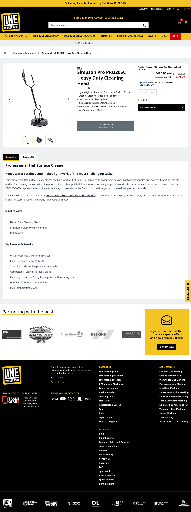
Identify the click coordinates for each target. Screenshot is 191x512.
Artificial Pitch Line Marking (173, 421)
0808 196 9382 (114, 17)
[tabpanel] (95, 230)
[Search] (144, 25)
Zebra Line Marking (130, 36)
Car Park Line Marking (170, 371)
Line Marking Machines (79, 36)
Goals (152, 36)
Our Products (16, 36)
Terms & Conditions (109, 446)
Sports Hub (105, 471)
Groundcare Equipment (24, 53)
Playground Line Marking (172, 384)
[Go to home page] (5, 53)
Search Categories (108, 421)
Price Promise (157, 9)
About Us (144, 9)
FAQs (101, 467)
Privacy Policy (106, 454)
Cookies (103, 450)
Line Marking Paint (46, 36)
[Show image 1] (28, 140)
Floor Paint (104, 400)
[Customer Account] (187, 22)
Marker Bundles (107, 392)
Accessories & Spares (110, 404)
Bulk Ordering (106, 437)
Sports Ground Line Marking (174, 392)
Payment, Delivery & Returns (114, 442)
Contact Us (104, 458)
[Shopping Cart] (180, 22)
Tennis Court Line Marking (173, 400)
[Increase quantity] (153, 93)
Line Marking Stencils (110, 379)
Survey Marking (167, 413)
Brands (102, 413)
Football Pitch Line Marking (173, 396)
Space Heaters (106, 479)
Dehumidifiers (106, 483)
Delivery (170, 9)
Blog (101, 433)
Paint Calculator (107, 475)
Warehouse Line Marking (172, 379)
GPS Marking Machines (111, 384)
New (164, 36)
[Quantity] (147, 93)
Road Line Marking (169, 388)
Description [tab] (11, 157)
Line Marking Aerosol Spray (173, 404)
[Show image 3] (50, 140)
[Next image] (68, 99)
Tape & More (105, 417)
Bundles (106, 36)
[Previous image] (9, 99)
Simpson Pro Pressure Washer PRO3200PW (71, 195)
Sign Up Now (167, 347)
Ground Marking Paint (170, 375)
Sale (175, 36)
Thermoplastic (106, 396)
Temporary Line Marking (172, 409)
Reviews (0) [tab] (28, 157)
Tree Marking (166, 417)
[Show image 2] (39, 140)
